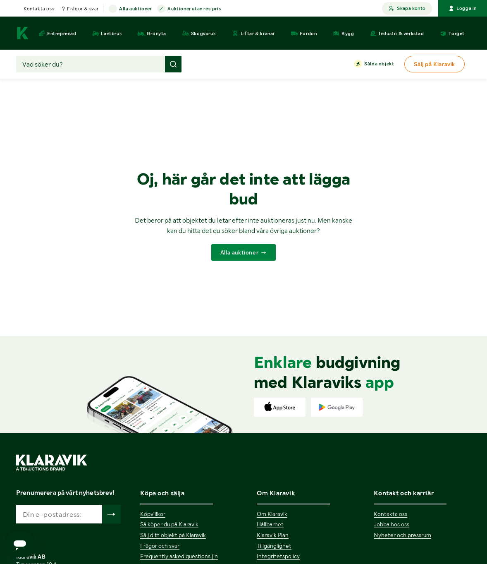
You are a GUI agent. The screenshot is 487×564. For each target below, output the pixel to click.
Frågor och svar (159, 545)
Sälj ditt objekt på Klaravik (173, 535)
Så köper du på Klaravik (169, 524)
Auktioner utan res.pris (194, 9)
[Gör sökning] (173, 64)
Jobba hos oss (391, 524)
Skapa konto (407, 8)
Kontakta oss (39, 9)
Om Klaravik (272, 514)
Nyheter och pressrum (402, 535)
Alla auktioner (135, 9)
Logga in (463, 8)
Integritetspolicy (278, 556)
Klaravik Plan (273, 535)
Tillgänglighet (274, 545)
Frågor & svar (83, 9)
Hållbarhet (270, 524)
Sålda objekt (379, 64)
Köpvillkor (152, 514)
